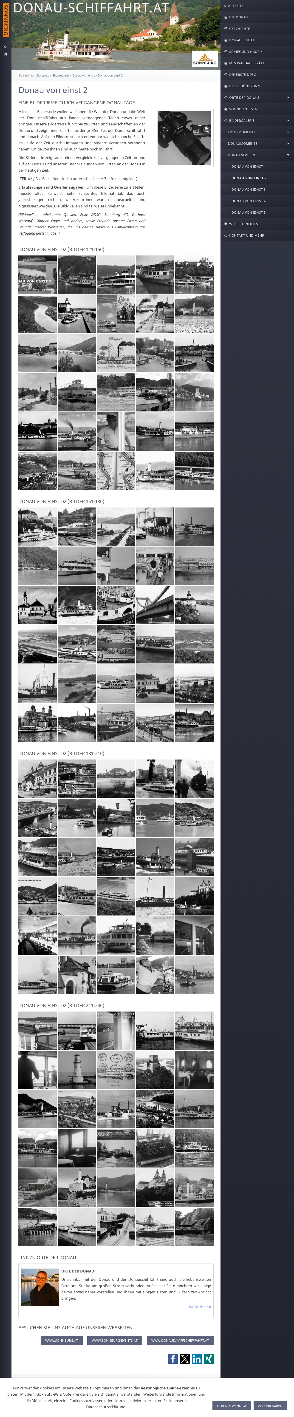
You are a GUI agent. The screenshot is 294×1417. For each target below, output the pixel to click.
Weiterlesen (200, 1306)
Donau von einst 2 (110, 75)
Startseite (42, 75)
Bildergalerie (60, 75)
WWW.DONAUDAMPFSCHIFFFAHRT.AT (180, 1340)
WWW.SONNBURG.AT (61, 1340)
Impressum (158, 1383)
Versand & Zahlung (104, 1383)
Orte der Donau (77, 1271)
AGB (51, 1383)
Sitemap (178, 1383)
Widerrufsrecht (72, 1383)
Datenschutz (134, 1383)
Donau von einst (83, 75)
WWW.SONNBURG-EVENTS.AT (115, 1340)
